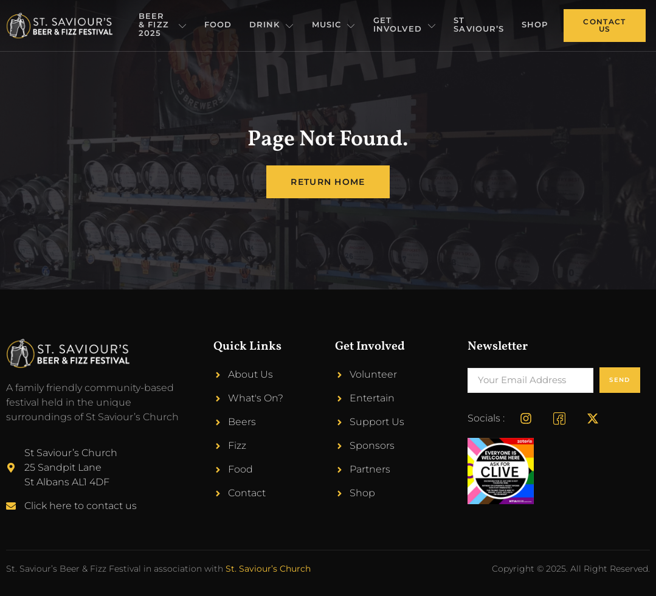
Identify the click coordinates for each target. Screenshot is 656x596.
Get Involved (411, 25)
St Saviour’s (482, 25)
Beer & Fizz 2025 (170, 25)
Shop (535, 25)
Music (343, 25)
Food (232, 25)
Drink (284, 25)
